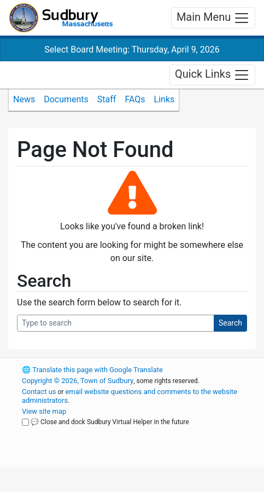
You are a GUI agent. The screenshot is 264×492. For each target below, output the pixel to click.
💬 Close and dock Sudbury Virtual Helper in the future (110, 422)
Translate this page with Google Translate (92, 370)
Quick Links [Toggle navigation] (212, 75)
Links (164, 99)
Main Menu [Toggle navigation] (213, 18)
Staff (106, 99)
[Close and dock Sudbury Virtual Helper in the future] (25, 422)
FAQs (135, 99)
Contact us (39, 391)
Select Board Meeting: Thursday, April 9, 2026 (131, 49)
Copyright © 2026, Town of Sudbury (77, 381)
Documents (66, 99)
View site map (44, 411)
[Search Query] (115, 323)
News (24, 99)
